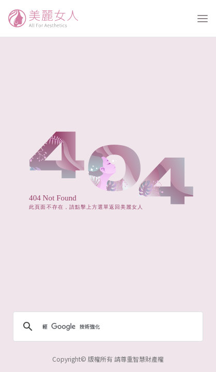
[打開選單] (202, 18)
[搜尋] (106, 326)
